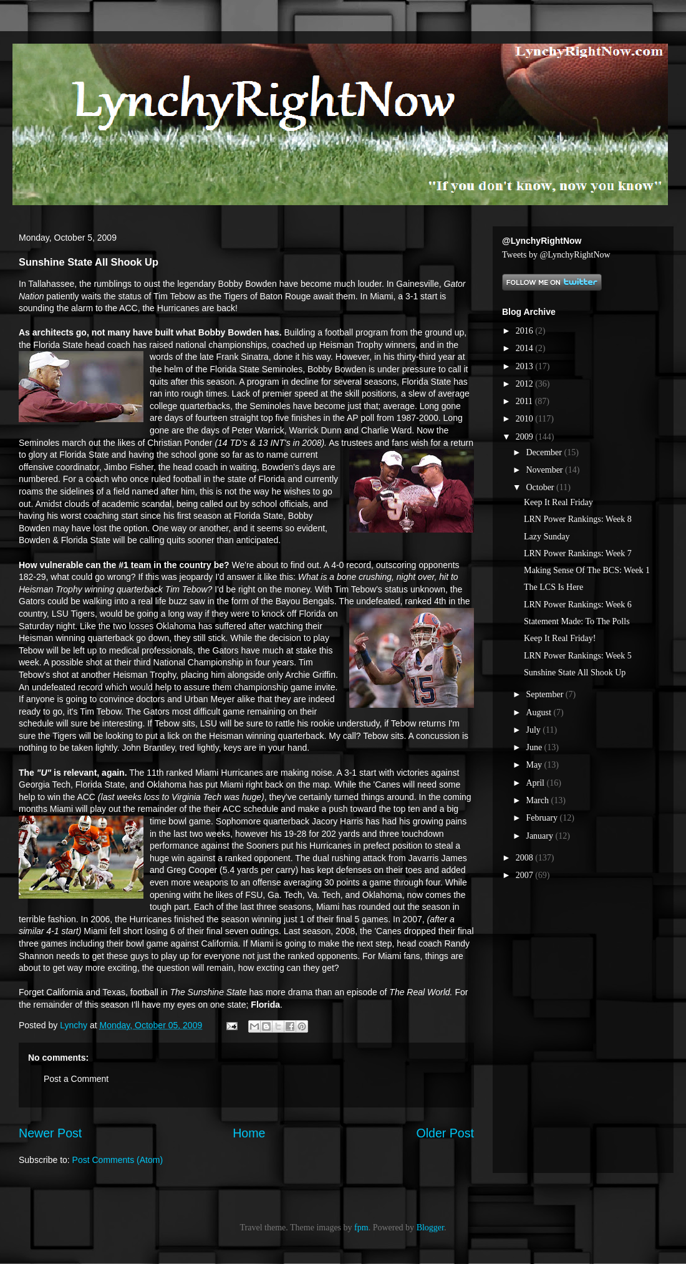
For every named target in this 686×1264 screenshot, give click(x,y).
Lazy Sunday (546, 536)
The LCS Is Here (553, 587)
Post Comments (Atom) (117, 1160)
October (541, 487)
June (535, 747)
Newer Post (50, 1133)
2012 (526, 383)
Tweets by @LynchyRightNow (556, 254)
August (539, 712)
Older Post (445, 1133)
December (545, 452)
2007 (526, 875)
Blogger (430, 1227)
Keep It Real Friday (558, 502)
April (536, 783)
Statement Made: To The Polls (577, 621)
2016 (526, 330)
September (545, 694)
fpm (361, 1227)
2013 (526, 366)
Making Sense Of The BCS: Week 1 (587, 570)
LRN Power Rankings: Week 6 (578, 604)
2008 (526, 857)
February (542, 818)
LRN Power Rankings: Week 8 (578, 519)
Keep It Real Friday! (560, 638)
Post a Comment (76, 1079)
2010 (526, 418)
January (540, 836)
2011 (525, 401)
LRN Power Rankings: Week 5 (578, 655)
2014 (526, 348)
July (534, 730)
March (538, 800)
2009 (526, 436)
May (535, 764)
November (545, 470)
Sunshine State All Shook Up (575, 672)
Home (249, 1133)
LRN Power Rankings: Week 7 (578, 553)
